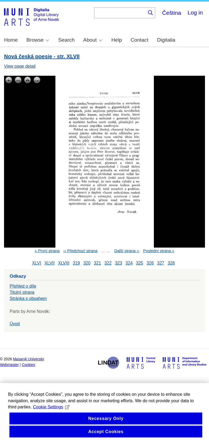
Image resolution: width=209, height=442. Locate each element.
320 (87, 263)
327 (160, 263)
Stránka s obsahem (28, 298)
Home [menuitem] (11, 39)
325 (139, 263)
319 (76, 263)
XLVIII (63, 263)
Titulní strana (22, 292)
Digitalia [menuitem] (166, 39)
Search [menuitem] (66, 39)
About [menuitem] (92, 39)
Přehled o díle (23, 286)
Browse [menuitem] (37, 39)
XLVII (49, 263)
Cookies (28, 365)
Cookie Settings (51, 414)
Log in (195, 12)
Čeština (171, 13)
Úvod (15, 323)
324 (129, 263)
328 (171, 263)
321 (97, 263)
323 (118, 263)
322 (108, 263)
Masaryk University (28, 359)
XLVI (36, 263)
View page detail (20, 66)
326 (150, 263)
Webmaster (9, 365)
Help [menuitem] (116, 39)
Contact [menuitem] (139, 39)
